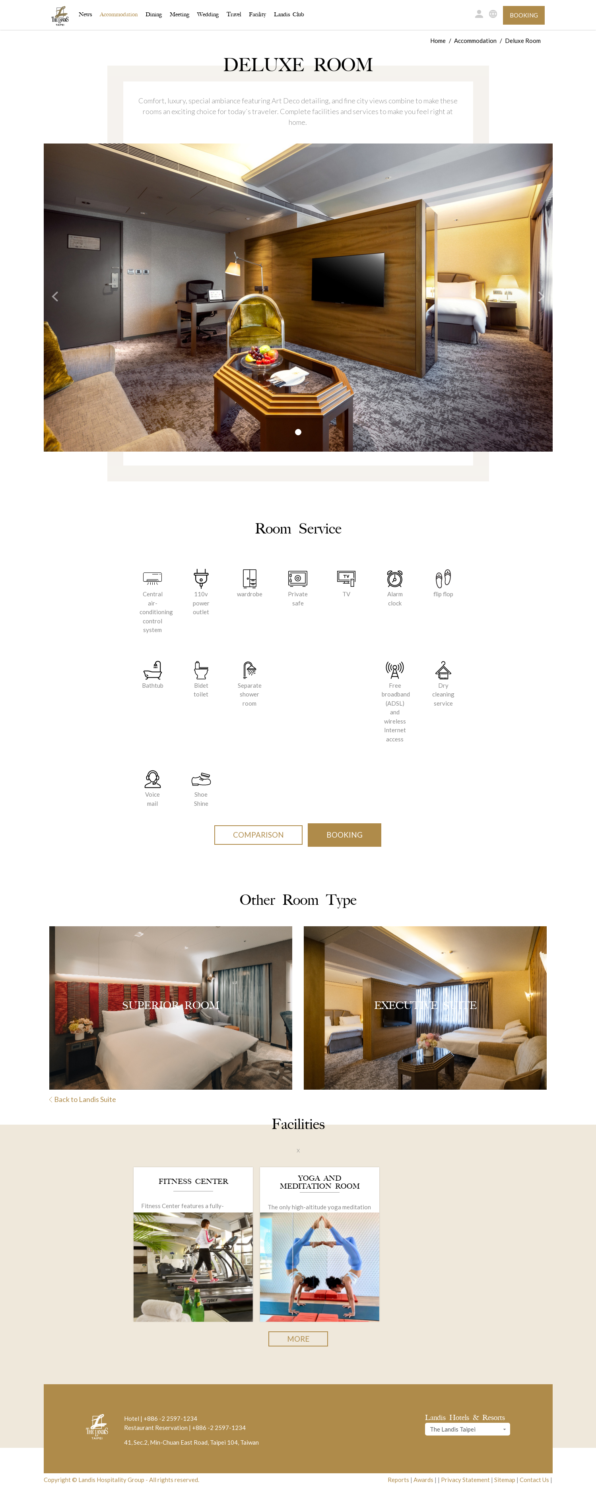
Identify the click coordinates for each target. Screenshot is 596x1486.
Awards (423, 1479)
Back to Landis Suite (82, 1099)
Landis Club (289, 14)
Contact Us (534, 1479)
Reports (398, 1479)
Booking (524, 15)
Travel (234, 14)
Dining (154, 14)
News (85, 14)
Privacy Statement (465, 1479)
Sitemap (504, 1479)
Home (438, 40)
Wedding (208, 14)
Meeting (179, 14)
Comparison (258, 834)
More (298, 1338)
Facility (257, 14)
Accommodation (119, 14)
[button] (51, 298)
